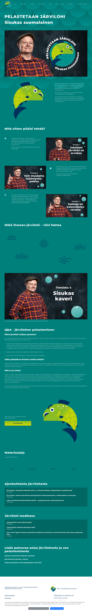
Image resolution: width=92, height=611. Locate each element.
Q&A (50, 4)
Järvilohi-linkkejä (82, 4)
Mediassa (70, 4)
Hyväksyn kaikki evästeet (57, 608)
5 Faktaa (32, 4)
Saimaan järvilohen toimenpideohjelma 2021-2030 (23, 562)
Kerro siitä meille (17, 423)
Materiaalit (42, 4)
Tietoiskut (23, 4)
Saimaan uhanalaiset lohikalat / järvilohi (20, 556)
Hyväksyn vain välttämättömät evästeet (38, 608)
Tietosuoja (8, 598)
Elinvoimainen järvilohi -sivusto (16, 559)
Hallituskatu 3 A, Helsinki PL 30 (64, 595)
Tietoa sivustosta (10, 595)
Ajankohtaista (59, 4)
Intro (14, 4)
